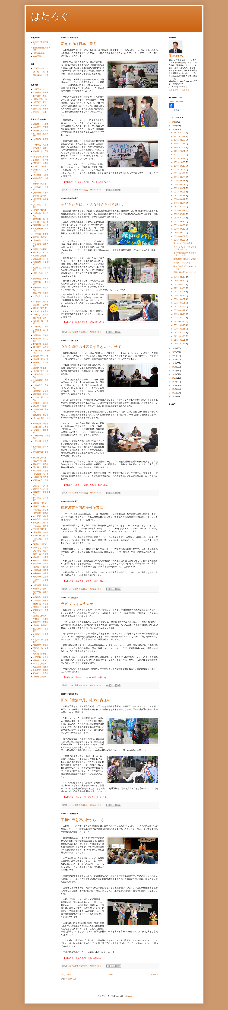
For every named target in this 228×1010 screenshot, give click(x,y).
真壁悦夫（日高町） (41, 391)
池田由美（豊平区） (41, 109)
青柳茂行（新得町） (41, 645)
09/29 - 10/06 (180, 170)
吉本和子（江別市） (41, 127)
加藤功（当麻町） (40, 249)
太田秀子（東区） (40, 102)
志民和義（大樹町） (41, 657)
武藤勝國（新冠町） (41, 394)
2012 (174, 389)
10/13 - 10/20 (180, 162)
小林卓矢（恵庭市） (41, 145)
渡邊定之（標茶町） (41, 548)
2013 (174, 385)
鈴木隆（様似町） (40, 406)
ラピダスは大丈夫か (77, 604)
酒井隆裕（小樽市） (41, 175)
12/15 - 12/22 (180, 140)
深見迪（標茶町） (40, 544)
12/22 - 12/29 (180, 136)
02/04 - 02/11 (180, 329)
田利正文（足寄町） (41, 673)
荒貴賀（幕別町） (40, 625)
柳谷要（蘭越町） (40, 210)
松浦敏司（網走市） (41, 570)
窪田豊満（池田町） (41, 667)
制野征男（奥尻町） (41, 344)
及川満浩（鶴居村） (41, 551)
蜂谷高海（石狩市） (41, 157)
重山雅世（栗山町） (41, 467)
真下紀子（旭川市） (41, 72)
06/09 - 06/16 (180, 229)
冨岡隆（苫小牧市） (41, 356)
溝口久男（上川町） (41, 259)
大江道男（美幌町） (41, 585)
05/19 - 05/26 (180, 240)
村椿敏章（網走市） (41, 573)
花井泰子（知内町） (41, 347)
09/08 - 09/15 (180, 181)
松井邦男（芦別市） (41, 471)
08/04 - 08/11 (180, 199)
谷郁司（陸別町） (40, 676)
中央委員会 (38, 56)
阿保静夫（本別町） (41, 670)
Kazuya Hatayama (176, 102)
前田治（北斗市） (40, 308)
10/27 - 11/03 (180, 155)
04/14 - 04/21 (180, 292)
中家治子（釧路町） (41, 535)
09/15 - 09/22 (180, 177)
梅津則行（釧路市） (41, 519)
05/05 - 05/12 (180, 281)
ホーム (111, 974)
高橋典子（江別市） (41, 124)
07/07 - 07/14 (180, 214)
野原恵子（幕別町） (41, 622)
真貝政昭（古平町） (41, 193)
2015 (174, 378)
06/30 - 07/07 (180, 218)
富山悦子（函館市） (41, 305)
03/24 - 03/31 (180, 303)
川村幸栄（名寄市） (41, 234)
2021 (174, 356)
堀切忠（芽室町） (40, 654)
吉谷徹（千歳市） (40, 148)
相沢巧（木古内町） (41, 311)
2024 (174, 129)
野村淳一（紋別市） (41, 576)
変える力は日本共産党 (78, 44)
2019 (174, 363)
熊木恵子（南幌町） (41, 464)
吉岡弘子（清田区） (41, 112)
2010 (174, 396)
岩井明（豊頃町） (40, 663)
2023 (174, 348)
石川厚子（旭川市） (41, 222)
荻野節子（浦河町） (41, 403)
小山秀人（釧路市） (41, 526)
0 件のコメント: (96, 190)
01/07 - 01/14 (180, 344)
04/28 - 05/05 (180, 284)
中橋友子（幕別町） (41, 619)
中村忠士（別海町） (41, 560)
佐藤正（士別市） (40, 256)
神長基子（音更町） (41, 607)
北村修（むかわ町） (41, 371)
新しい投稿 (66, 974)
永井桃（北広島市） (41, 130)
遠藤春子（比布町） (41, 240)
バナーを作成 (174, 110)
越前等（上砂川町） (41, 489)
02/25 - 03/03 (180, 318)
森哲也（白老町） (40, 368)
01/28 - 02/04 (180, 333)
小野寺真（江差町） (41, 327)
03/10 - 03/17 (180, 310)
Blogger (128, 996)
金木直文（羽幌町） (41, 513)
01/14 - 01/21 (180, 340)
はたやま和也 (177, 56)
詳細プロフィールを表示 (179, 90)
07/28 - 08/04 (180, 203)
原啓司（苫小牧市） (41, 359)
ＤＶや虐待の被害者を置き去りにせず (91, 347)
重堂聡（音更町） (40, 616)
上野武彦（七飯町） (41, 314)
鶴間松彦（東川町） (41, 252)
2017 (174, 371)
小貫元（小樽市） (40, 166)
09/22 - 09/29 (180, 173)
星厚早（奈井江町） (41, 506)
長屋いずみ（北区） (41, 99)
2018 (174, 367)
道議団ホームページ (41, 68)
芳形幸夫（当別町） (41, 163)
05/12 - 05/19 (180, 277)
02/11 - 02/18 (180, 325)
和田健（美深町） (40, 237)
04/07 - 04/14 (180, 295)
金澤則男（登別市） (41, 423)
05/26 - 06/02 (180, 236)
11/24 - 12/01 (180, 151)
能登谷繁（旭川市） (41, 219)
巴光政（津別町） (40, 589)
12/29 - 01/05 (180, 132)
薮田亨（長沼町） (40, 461)
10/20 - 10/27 (180, 158)
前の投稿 (154, 974)
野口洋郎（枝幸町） (41, 293)
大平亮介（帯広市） (41, 600)
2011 (174, 393)
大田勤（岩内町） (40, 196)
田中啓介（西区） (40, 96)
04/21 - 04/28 (180, 288)
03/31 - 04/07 (180, 299)
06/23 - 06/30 (180, 222)
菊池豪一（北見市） (41, 567)
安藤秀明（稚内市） (41, 279)
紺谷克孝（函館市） (41, 301)
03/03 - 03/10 (180, 314)
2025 (174, 126)
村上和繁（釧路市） (41, 516)
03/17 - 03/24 (180, 307)
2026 (174, 122)
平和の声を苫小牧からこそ (82, 820)
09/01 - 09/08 (180, 184)
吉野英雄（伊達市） (41, 427)
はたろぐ (50, 16)
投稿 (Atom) (71, 979)
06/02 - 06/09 (180, 233)
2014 (174, 382)
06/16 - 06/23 (180, 225)
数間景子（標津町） (41, 564)
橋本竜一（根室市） (41, 557)
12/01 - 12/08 (180, 147)
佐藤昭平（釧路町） (41, 532)
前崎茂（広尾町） (40, 660)
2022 (174, 352)
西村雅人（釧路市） (41, 522)
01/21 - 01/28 (180, 336)
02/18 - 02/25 (180, 321)
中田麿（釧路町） (40, 529)
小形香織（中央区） (41, 92)
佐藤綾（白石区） (40, 105)
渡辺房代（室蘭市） (41, 415)
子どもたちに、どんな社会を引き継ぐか (93, 204)
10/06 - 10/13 (180, 166)
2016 (174, 374)
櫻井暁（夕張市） (40, 458)
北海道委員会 (39, 53)
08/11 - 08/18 (180, 196)
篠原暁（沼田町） (40, 503)
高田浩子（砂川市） (41, 486)
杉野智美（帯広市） (41, 597)
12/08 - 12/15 (180, 144)
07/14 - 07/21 (180, 210)
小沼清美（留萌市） (41, 510)
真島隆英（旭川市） (41, 225)
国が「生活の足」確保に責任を (85, 700)
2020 (174, 359)
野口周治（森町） (40, 318)
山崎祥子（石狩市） (41, 160)
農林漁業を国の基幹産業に (82, 507)
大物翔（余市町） (40, 184)
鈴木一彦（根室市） (41, 554)
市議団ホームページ (41, 89)
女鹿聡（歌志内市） (41, 477)
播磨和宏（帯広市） (41, 604)
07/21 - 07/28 (180, 207)
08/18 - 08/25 (180, 192)
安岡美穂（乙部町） (41, 335)
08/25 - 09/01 (180, 188)
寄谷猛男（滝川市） (41, 474)
